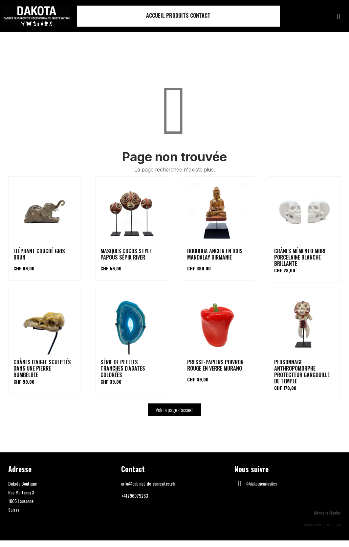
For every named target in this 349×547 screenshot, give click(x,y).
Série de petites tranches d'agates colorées (122, 368)
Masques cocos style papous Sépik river (126, 254)
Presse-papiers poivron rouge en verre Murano (215, 365)
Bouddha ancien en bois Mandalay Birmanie (215, 254)
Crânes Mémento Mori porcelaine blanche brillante (299, 257)
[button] (338, 16)
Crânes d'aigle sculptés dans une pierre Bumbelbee (42, 368)
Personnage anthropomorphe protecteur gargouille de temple (302, 371)
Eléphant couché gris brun (39, 254)
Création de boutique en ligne (322, 524)
